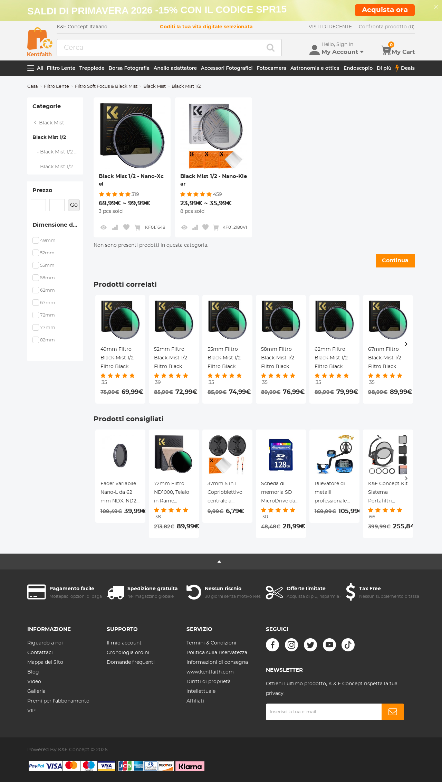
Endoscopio (358, 68)
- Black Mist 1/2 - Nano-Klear (58, 166)
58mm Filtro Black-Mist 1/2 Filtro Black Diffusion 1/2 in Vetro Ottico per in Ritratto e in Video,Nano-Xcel (280, 359)
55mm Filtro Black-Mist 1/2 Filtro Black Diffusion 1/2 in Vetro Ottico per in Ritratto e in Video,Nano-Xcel (227, 359)
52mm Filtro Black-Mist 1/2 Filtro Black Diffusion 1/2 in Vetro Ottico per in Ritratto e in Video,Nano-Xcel (173, 359)
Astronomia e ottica (314, 68)
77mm (47, 328)
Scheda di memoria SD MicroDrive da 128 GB (278, 493)
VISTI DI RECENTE (330, 27)
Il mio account (124, 643)
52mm (47, 253)
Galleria (36, 691)
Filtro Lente (61, 68)
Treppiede (92, 68)
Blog (33, 672)
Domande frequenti (131, 662)
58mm (47, 278)
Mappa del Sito (45, 662)
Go (74, 205)
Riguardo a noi (45, 643)
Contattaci (40, 652)
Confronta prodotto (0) (387, 27)
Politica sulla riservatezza (216, 652)
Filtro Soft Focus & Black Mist (106, 86)
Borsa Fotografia (129, 68)
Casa (32, 86)
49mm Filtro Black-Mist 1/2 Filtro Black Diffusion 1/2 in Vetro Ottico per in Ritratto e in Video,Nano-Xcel (120, 359)
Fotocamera (271, 68)
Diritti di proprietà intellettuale (208, 686)
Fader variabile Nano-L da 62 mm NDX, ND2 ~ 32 (118, 493)
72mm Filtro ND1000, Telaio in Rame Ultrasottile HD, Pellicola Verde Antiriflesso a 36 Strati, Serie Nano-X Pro (173, 493)
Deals (405, 68)
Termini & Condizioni (211, 643)
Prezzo (42, 190)
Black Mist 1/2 (49, 137)
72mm (47, 315)
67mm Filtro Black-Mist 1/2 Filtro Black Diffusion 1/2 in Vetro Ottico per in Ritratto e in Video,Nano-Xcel (387, 359)
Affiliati (195, 701)
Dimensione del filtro (57, 225)
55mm (47, 265)
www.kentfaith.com (210, 672)
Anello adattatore (175, 68)
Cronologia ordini (128, 652)
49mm (48, 240)
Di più (384, 68)
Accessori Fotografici (227, 68)
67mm (47, 303)
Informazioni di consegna (217, 662)
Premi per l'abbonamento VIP (58, 706)
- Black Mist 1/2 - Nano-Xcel (58, 152)
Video (34, 681)
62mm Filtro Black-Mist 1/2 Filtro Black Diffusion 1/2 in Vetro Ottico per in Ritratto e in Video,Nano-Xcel (334, 359)
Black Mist (154, 86)
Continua (395, 260)
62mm (47, 290)
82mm (47, 340)
